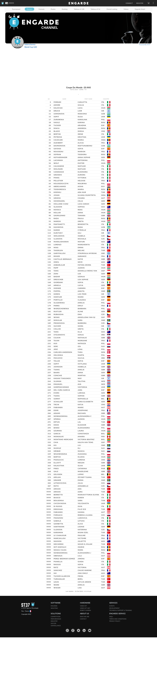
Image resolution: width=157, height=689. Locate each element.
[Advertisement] (78, 63)
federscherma (29, 44)
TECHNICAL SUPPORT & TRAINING (120, 662)
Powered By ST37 (144, 44)
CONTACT (83, 670)
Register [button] (139, 3)
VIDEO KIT (83, 657)
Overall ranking (112, 9)
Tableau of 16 (95, 9)
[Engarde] (3, 3)
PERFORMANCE (56, 670)
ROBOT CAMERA (85, 662)
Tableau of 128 (79, 9)
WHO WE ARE (84, 668)
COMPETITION (55, 668)
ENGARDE (54, 657)
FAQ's (111, 668)
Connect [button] (129, 3)
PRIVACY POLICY (114, 673)
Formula (41, 9)
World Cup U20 (30, 47)
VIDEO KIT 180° (85, 660)
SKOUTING (54, 660)
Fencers (29, 9)
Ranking (64, 9)
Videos (126, 9)
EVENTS (112, 657)
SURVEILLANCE (56, 677)
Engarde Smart (140, 9)
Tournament (16, 9)
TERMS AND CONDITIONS (117, 670)
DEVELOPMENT (114, 660)
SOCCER (53, 675)
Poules (53, 9)
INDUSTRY (54, 673)
